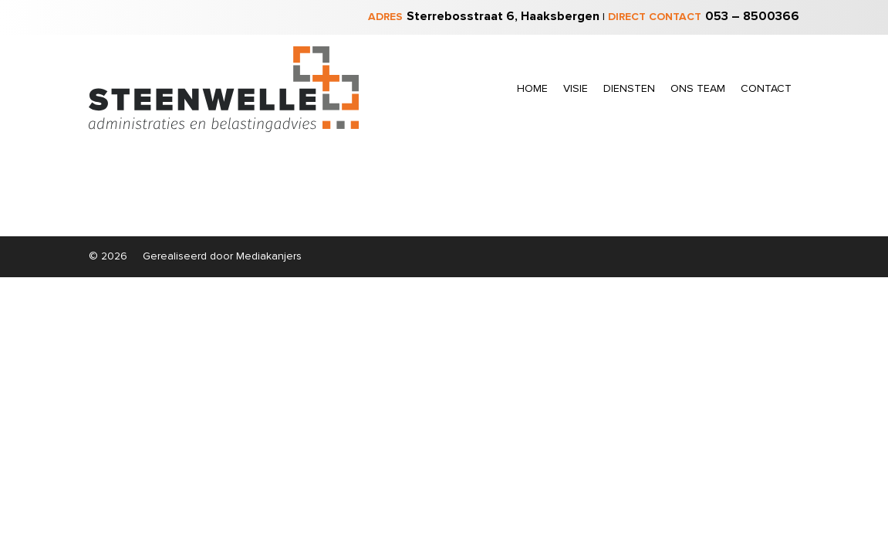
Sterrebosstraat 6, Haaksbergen (503, 16)
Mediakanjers (269, 256)
